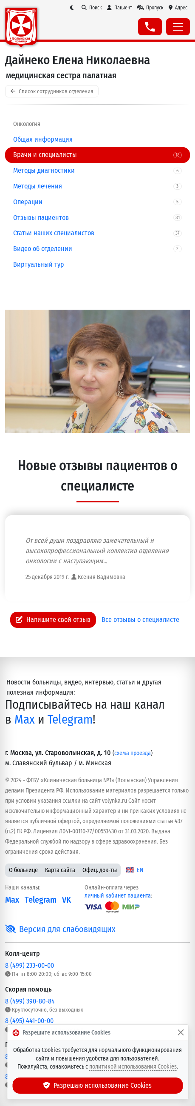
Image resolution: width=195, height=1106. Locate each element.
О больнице (23, 870)
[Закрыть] (180, 1033)
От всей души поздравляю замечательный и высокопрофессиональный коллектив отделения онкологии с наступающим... (97, 550)
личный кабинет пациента (118, 895)
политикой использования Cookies (133, 1066)
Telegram (70, 719)
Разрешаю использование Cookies (97, 1085)
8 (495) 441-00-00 (29, 1021)
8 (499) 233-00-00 (29, 965)
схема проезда (132, 753)
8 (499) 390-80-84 (30, 1001)
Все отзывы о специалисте (140, 620)
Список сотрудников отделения (52, 91)
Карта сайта (60, 870)
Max (24, 719)
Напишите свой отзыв (53, 620)
